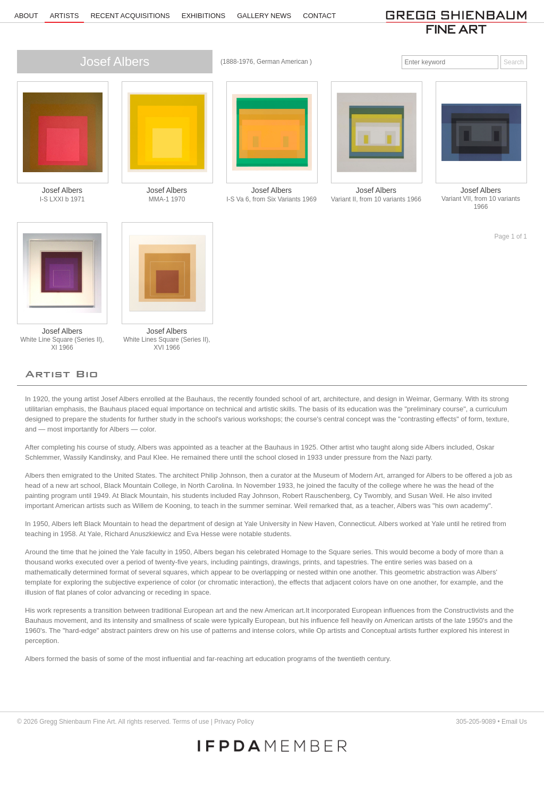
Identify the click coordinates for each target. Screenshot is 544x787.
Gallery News (264, 16)
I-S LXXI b (54, 199)
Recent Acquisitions (129, 16)
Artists (64, 16)
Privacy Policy (234, 721)
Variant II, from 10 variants (368, 199)
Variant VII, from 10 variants (480, 198)
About (26, 16)
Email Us (514, 721)
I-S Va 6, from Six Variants (263, 199)
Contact (319, 16)
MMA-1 (159, 199)
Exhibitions (203, 16)
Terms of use (191, 721)
